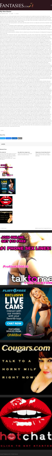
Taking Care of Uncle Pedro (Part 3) (42, 152)
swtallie (12, 13)
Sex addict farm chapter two (24, 152)
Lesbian (17, 13)
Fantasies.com (6, 454)
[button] (51, 5)
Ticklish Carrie (3, 228)
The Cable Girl (3, 152)
